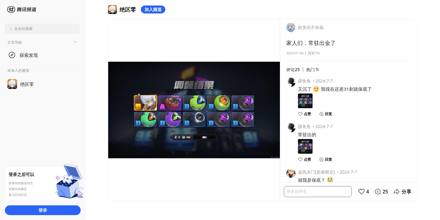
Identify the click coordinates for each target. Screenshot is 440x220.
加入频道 (153, 9)
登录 (42, 210)
